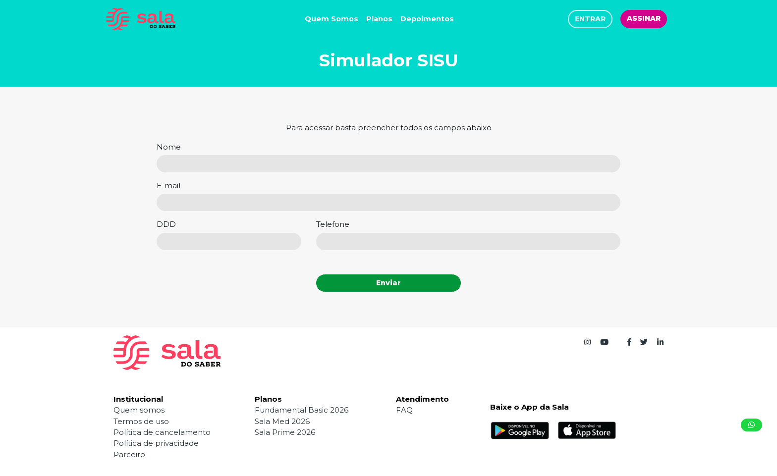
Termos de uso (141, 421)
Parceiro (129, 454)
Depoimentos (427, 18)
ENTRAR (590, 18)
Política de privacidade (156, 443)
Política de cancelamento (162, 432)
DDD (166, 224)
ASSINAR (644, 18)
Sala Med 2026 (282, 421)
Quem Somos (331, 18)
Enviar (388, 282)
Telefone (332, 224)
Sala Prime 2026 (285, 432)
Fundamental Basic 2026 (301, 410)
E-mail (168, 185)
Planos (379, 18)
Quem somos (139, 410)
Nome (169, 147)
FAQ (404, 410)
